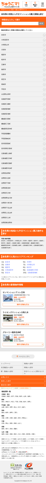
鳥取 (11, 423)
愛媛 (15, 428)
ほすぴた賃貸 (22, 439)
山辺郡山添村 (6, 94)
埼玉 (12, 401)
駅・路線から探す (7, 371)
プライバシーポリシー (25, 448)
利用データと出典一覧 (8, 458)
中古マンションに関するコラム (34, 372)
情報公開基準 (22, 452)
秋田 (20, 396)
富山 (15, 407)
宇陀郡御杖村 (6, 138)
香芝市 (3, 79)
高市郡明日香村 (6, 148)
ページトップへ (24, 356)
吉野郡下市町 (6, 183)
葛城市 (3, 84)
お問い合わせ (5, 448)
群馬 (29, 401)
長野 (11, 407)
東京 (3, 401)
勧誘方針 (21, 454)
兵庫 (7, 418)
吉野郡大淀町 (6, 178)
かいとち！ (15, 441)
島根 (15, 423)
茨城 (20, 401)
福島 (29, 396)
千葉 (16, 401)
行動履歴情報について (8, 450)
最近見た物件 (6, 385)
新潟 (7, 407)
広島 (3, 423)
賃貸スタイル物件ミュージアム (34, 456)
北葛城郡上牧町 (6, 153)
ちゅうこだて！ (6, 441)
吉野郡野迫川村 (6, 198)
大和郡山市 (5, 45)
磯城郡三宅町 (6, 124)
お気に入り (5, 377)
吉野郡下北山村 (6, 208)
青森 (8, 396)
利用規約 (13, 448)
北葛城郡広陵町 (6, 163)
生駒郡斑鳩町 (6, 109)
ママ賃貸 (13, 439)
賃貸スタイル (6, 439)
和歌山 (24, 418)
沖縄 (33, 434)
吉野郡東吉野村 (6, 222)
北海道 (4, 396)
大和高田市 (5, 40)
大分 (19, 434)
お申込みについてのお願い (9, 452)
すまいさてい (35, 441)
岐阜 (7, 412)
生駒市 (3, 74)
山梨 (3, 407)
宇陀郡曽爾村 (6, 133)
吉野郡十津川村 (6, 203)
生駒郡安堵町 (6, 114)
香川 (7, 428)
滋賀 (15, 418)
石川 (19, 407)
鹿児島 (28, 434)
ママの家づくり (25, 441)
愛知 (3, 412)
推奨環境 (28, 454)
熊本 (15, 434)
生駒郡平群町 (6, 99)
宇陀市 (3, 89)
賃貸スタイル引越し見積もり (10, 443)
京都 (11, 418)
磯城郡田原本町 (6, 129)
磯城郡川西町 (6, 119)
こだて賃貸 (30, 439)
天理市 (3, 50)
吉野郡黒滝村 (6, 188)
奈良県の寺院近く (24, 388)
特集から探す (28, 367)
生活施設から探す (7, 367)
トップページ (5, 363)
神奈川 (8, 401)
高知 (11, 428)
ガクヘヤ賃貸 (39, 439)
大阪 (3, 418)
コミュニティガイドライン (9, 454)
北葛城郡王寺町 (6, 158)
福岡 (3, 434)
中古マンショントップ (6, 388)
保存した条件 (6, 381)
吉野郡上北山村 (6, 213)
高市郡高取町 (6, 143)
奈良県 (16, 388)
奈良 (19, 418)
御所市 (3, 69)
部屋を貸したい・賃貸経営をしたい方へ (13, 456)
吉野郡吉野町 (6, 173)
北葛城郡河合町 (6, 168)
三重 (15, 412)
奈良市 (3, 35)
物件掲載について (38, 454)
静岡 (11, 412)
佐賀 (7, 434)
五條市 (3, 64)
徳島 (3, 428)
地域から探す (28, 363)
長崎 (11, 434)
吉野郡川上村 (6, 217)
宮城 (16, 396)
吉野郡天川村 (6, 193)
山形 (24, 396)
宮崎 (23, 434)
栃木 (24, 401)
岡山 (7, 423)
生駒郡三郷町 (6, 104)
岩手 (12, 396)
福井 (23, 407)
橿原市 (3, 54)
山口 (19, 423)
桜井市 (3, 59)
